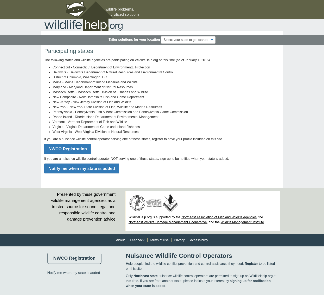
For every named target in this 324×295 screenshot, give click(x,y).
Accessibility (199, 240)
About (120, 240)
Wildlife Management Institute (242, 222)
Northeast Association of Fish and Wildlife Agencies (219, 217)
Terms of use (159, 240)
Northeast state (145, 276)
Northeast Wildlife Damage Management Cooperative (168, 222)
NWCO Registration (68, 149)
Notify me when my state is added (82, 168)
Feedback (137, 240)
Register (251, 263)
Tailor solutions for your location (134, 39)
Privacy (179, 240)
